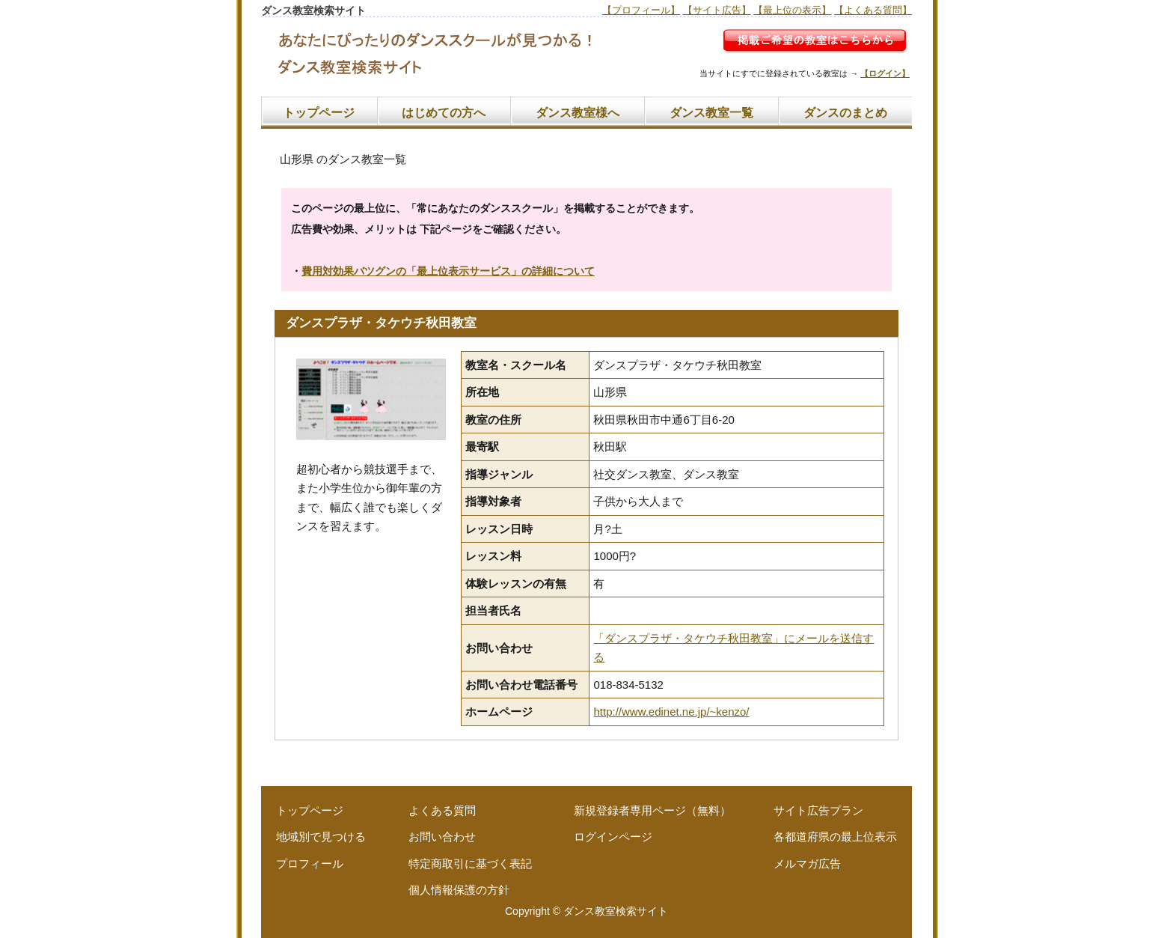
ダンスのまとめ (845, 112)
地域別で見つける (321, 836)
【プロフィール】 (641, 10)
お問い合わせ (442, 836)
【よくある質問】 (873, 10)
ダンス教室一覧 (711, 112)
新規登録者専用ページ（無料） (652, 810)
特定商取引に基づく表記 (470, 863)
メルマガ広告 (807, 863)
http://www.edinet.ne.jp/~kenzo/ (671, 711)
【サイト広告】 (717, 10)
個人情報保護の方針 (458, 889)
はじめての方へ (444, 112)
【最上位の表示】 (792, 10)
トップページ (319, 112)
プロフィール (309, 863)
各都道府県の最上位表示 (835, 836)
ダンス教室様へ (577, 112)
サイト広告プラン (818, 810)
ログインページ (613, 836)
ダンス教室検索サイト (615, 911)
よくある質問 (442, 810)
